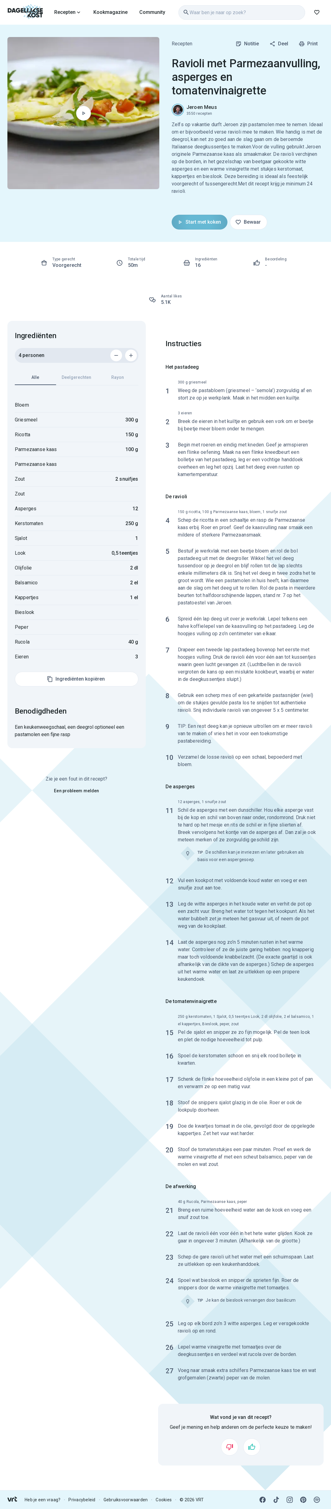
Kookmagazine (110, 12)
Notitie (247, 44)
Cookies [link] (164, 1499)
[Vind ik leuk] (251, 1447)
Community (152, 12)
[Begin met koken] (83, 113)
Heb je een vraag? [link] (42, 1499)
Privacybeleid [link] (81, 1499)
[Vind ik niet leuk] (229, 1447)
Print (308, 44)
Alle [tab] (35, 380)
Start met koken (199, 222)
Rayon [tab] (117, 377)
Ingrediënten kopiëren (76, 679)
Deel (278, 44)
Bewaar (248, 222)
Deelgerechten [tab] (76, 377)
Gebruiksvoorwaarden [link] (126, 1499)
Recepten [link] (182, 44)
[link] (25, 12)
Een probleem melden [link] (76, 790)
